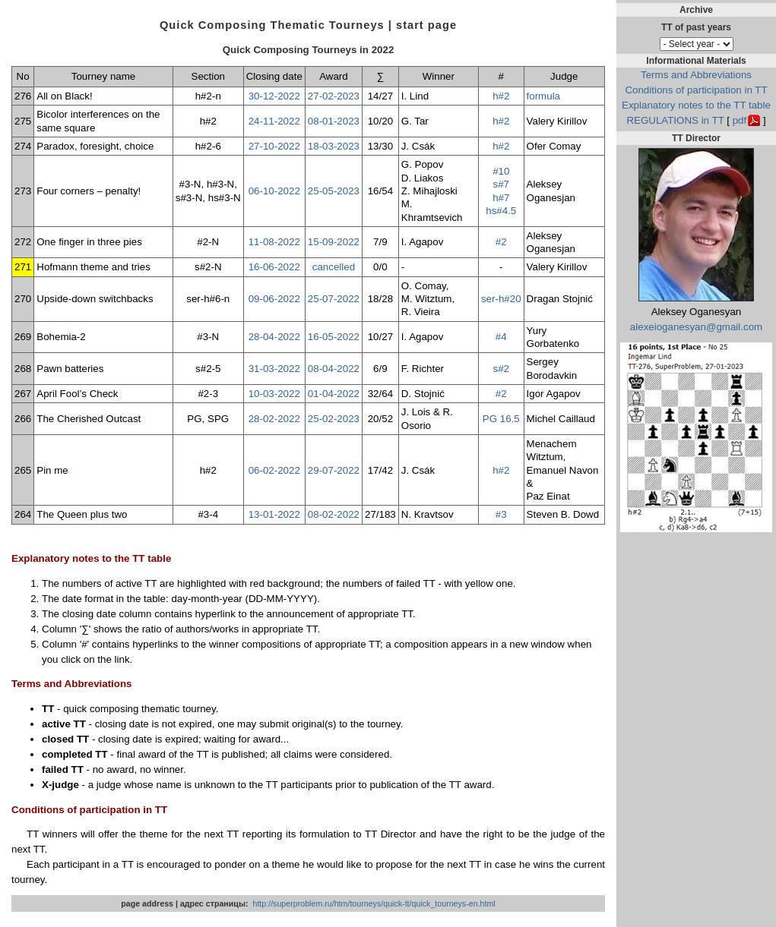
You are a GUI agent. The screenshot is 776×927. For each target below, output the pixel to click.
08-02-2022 (333, 514)
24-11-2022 (274, 121)
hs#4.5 (501, 210)
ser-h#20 (501, 298)
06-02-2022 (274, 470)
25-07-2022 (333, 298)
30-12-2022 (274, 96)
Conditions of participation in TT (696, 90)
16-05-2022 (333, 336)
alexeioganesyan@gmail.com (696, 327)
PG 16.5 (501, 418)
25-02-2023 (333, 418)
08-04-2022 (333, 368)
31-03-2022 (274, 368)
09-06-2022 (274, 298)
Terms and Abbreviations (696, 74)
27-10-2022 (274, 146)
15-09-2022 (333, 242)
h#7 (501, 197)
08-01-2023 (333, 121)
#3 (501, 514)
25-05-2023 (333, 191)
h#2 (501, 96)
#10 (501, 171)
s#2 (501, 368)
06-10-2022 (274, 191)
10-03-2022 (274, 393)
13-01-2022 (274, 514)
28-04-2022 (274, 336)
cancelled (333, 267)
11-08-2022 (274, 242)
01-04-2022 (333, 393)
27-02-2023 (333, 96)
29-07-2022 (333, 470)
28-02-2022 (274, 418)
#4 (501, 336)
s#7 (501, 184)
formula (543, 96)
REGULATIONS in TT (675, 120)
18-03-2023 (333, 146)
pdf (740, 120)
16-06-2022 (274, 267)
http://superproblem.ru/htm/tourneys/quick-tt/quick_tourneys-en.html (373, 903)
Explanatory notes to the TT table (696, 105)
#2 (501, 242)
